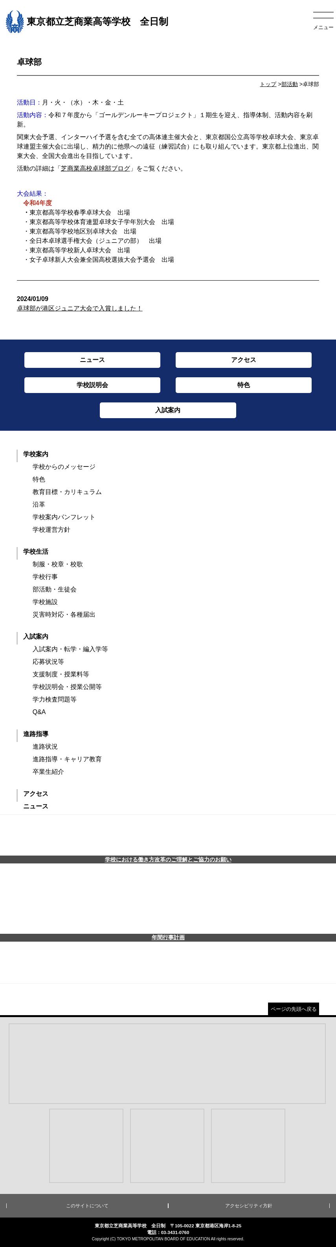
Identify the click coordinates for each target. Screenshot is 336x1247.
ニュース (35, 806)
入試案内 (35, 636)
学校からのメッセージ (64, 466)
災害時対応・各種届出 (64, 614)
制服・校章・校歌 (58, 564)
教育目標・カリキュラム (67, 492)
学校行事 (45, 576)
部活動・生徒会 (55, 589)
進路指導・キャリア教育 (67, 759)
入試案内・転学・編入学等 (70, 649)
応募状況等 (48, 661)
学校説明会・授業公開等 (67, 686)
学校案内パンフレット (64, 517)
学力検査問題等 (55, 699)
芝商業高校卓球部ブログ (95, 168)
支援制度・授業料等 (61, 674)
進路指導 (35, 734)
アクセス (35, 793)
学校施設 (45, 602)
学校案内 (35, 454)
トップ (268, 84)
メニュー (323, 27)
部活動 (289, 84)
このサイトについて (87, 1205)
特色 (39, 479)
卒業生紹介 (48, 771)
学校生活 (35, 551)
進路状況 (45, 746)
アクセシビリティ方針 (248, 1205)
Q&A (39, 712)
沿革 (39, 504)
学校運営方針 (51, 529)
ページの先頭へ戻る (294, 1009)
